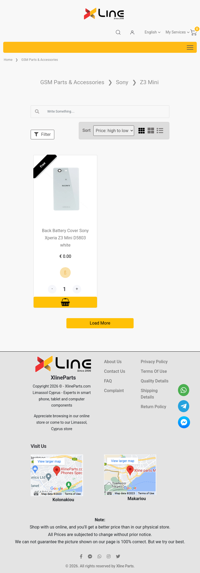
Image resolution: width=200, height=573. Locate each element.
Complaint (114, 390)
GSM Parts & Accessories (39, 60)
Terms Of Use (154, 371)
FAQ (108, 381)
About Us (113, 361)
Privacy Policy (154, 361)
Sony (122, 82)
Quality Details (155, 381)
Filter (42, 134)
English (151, 32)
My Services (176, 32)
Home (8, 60)
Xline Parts (124, 566)
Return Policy (153, 406)
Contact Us (114, 371)
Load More (100, 323)
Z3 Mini (149, 82)
